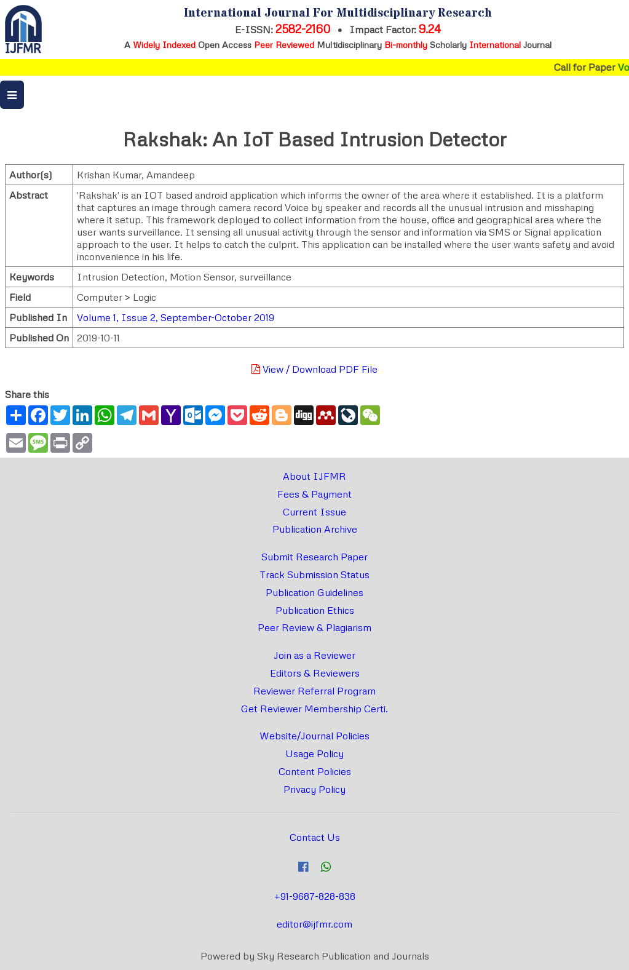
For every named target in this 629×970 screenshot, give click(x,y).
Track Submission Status (314, 574)
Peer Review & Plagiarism (314, 627)
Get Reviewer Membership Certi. (314, 708)
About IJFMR (314, 476)
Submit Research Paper (314, 557)
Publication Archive (314, 529)
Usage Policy (314, 753)
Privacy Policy (314, 789)
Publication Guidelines (314, 592)
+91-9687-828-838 (314, 896)
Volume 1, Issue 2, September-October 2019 (175, 317)
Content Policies (315, 771)
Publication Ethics (314, 610)
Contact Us (315, 837)
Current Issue (314, 512)
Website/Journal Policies (314, 735)
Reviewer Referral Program (314, 691)
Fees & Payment (314, 494)
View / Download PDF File (314, 369)
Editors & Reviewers (315, 673)
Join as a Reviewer (314, 655)
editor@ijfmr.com (314, 924)
